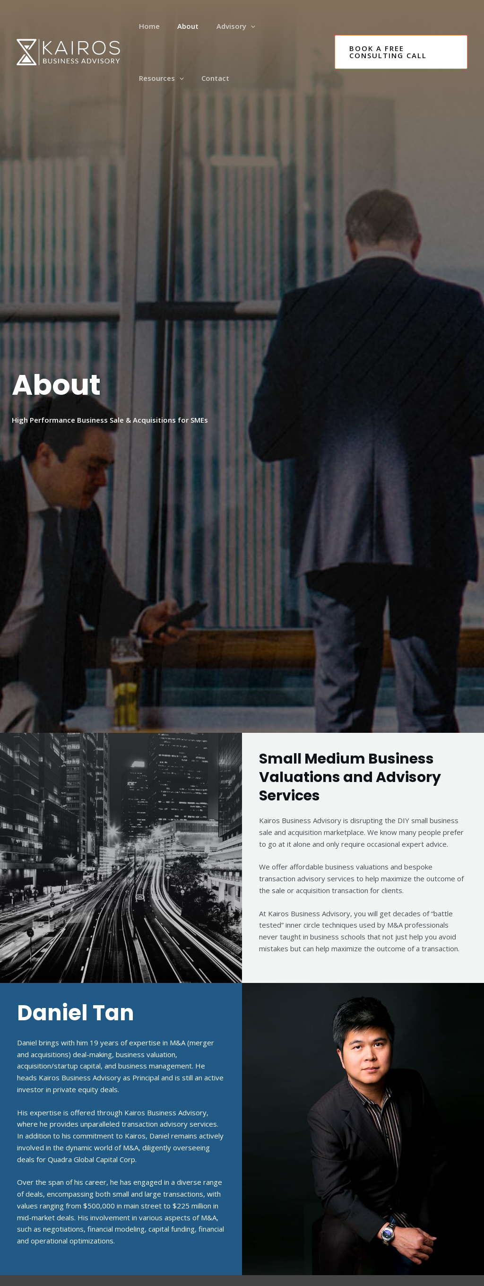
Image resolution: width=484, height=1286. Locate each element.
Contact (151, 78)
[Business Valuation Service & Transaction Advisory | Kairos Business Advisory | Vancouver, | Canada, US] (69, 51)
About (182, 26)
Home (147, 26)
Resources (282, 26)
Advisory (226, 26)
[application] (241, 26)
